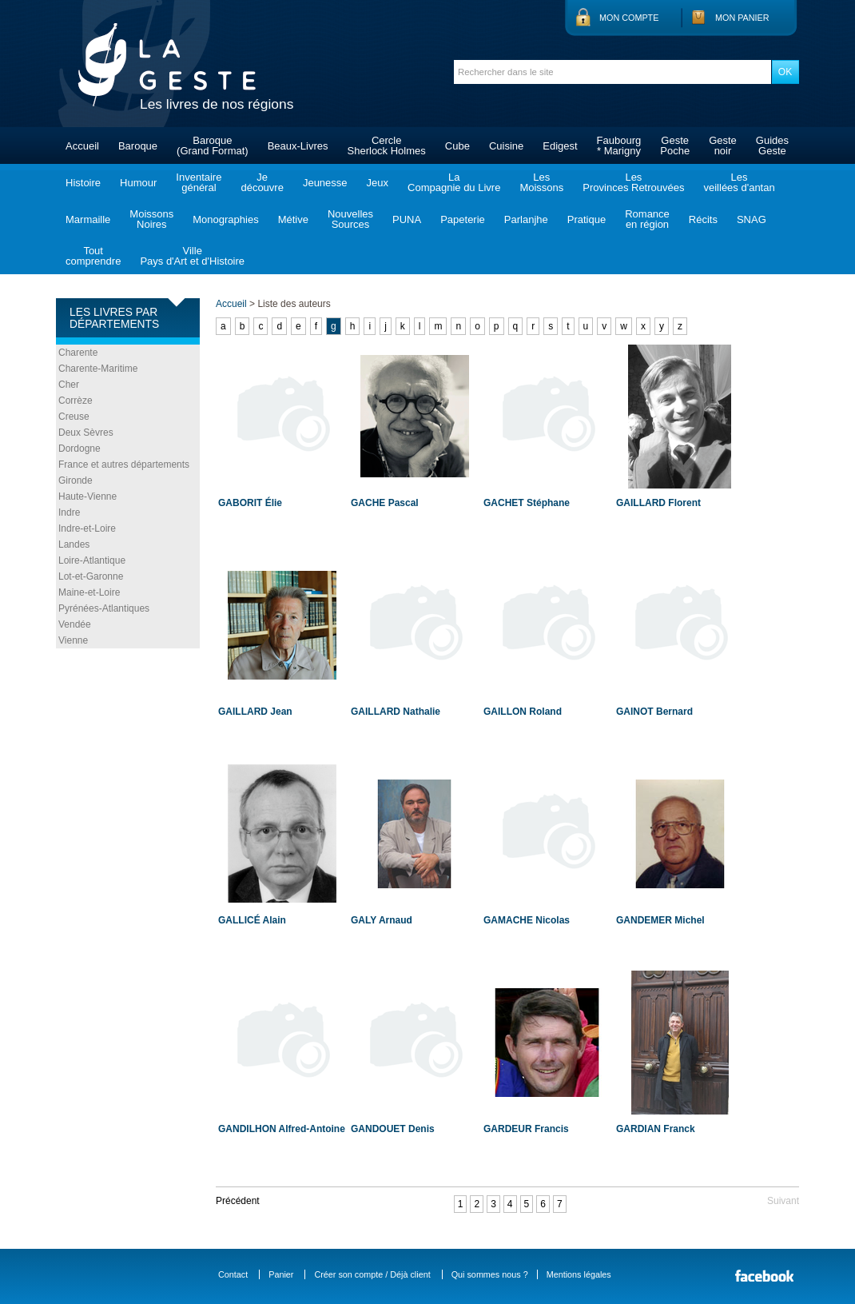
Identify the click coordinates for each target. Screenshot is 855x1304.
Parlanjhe (526, 219)
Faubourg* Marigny (619, 145)
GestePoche (675, 145)
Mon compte (628, 17)
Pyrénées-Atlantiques (103, 608)
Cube (457, 146)
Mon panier (742, 17)
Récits (703, 219)
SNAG (751, 219)
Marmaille (88, 219)
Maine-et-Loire (89, 592)
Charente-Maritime (97, 368)
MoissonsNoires (151, 219)
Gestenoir (723, 145)
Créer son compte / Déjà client (372, 1274)
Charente (77, 352)
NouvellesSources (350, 219)
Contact (233, 1274)
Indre (69, 512)
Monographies (225, 219)
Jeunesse (325, 183)
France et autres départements (123, 464)
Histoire (83, 183)
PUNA (406, 219)
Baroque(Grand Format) (213, 145)
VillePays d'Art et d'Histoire (192, 256)
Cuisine (506, 146)
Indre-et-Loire (87, 528)
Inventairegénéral (198, 182)
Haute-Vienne (87, 496)
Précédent (238, 1200)
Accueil (82, 146)
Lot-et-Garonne (90, 576)
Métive (293, 219)
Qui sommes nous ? (489, 1274)
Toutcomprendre (93, 256)
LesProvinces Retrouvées (633, 182)
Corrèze (75, 400)
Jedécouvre (262, 182)
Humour (138, 183)
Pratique (586, 219)
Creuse (73, 416)
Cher (68, 384)
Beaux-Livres (298, 146)
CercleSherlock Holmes (387, 145)
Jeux (377, 183)
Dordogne (79, 448)
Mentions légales (579, 1274)
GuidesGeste (772, 145)
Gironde (75, 480)
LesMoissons (541, 182)
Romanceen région (647, 219)
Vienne (73, 640)
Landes (73, 544)
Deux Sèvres (85, 432)
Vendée (74, 624)
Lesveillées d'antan (738, 182)
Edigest (560, 146)
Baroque (137, 146)
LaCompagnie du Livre (454, 182)
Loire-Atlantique (91, 560)
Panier (280, 1274)
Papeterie (462, 219)
